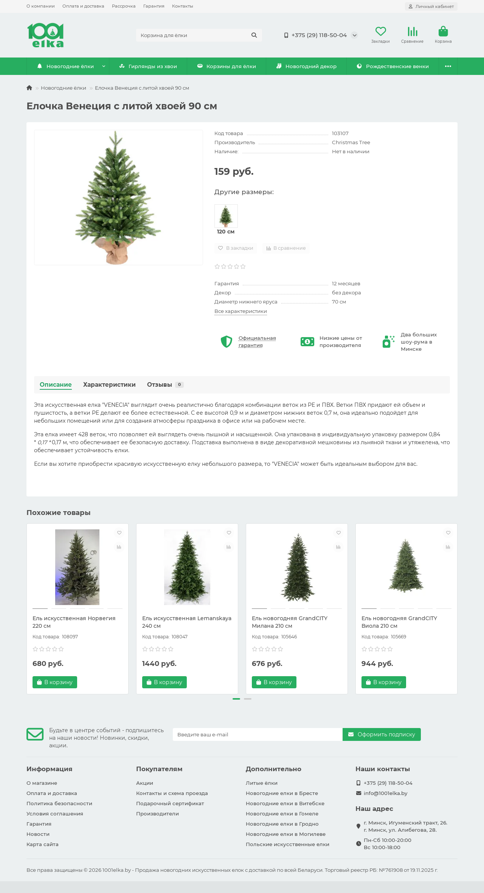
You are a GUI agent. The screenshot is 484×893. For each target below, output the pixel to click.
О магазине (41, 783)
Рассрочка (124, 6)
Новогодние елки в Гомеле (282, 814)
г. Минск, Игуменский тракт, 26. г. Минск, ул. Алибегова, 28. (405, 826)
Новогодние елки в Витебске (285, 803)
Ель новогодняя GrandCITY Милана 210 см (289, 622)
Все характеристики (240, 311)
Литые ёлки (262, 783)
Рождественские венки (392, 66)
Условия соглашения (54, 814)
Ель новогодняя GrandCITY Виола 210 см (399, 622)
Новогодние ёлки (65, 66)
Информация (49, 769)
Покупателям (159, 769)
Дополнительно (273, 769)
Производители (157, 814)
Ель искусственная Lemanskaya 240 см (186, 622)
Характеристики (109, 384)
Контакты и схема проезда (172, 793)
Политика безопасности (59, 803)
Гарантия (153, 6)
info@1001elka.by (385, 793)
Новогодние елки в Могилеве (286, 834)
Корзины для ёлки (226, 66)
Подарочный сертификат (170, 803)
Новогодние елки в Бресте (282, 793)
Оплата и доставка (83, 6)
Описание (56, 384)
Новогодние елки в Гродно (282, 824)
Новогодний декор (306, 66)
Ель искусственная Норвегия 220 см (74, 622)
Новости (38, 834)
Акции (144, 783)
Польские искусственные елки (287, 844)
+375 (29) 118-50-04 (314, 35)
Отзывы (165, 384)
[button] (236, 699)
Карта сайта (42, 844)
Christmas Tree (351, 142)
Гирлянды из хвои (148, 66)
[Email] (258, 734)
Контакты (182, 6)
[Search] (199, 35)
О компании (40, 6)
